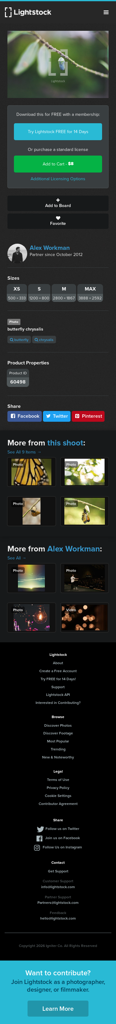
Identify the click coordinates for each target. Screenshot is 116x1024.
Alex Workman (50, 247)
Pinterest (88, 416)
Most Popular (58, 741)
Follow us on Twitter (62, 828)
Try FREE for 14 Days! (58, 678)
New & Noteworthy (58, 757)
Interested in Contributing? (58, 702)
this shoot (65, 443)
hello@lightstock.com (58, 918)
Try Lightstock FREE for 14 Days (58, 131)
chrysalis (44, 339)
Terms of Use (58, 779)
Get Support (58, 871)
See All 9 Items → (24, 452)
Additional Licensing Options (58, 179)
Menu (106, 12)
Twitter (56, 416)
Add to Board (58, 203)
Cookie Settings (58, 795)
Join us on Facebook (62, 837)
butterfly (19, 339)
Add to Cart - (58, 164)
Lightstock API (58, 694)
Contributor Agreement (58, 803)
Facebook (24, 416)
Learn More (58, 1008)
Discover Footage (58, 733)
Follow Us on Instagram (62, 847)
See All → (16, 558)
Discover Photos (58, 725)
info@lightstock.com (58, 886)
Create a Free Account (58, 670)
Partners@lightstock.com (58, 902)
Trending (58, 749)
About (58, 662)
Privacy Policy (58, 787)
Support (58, 686)
